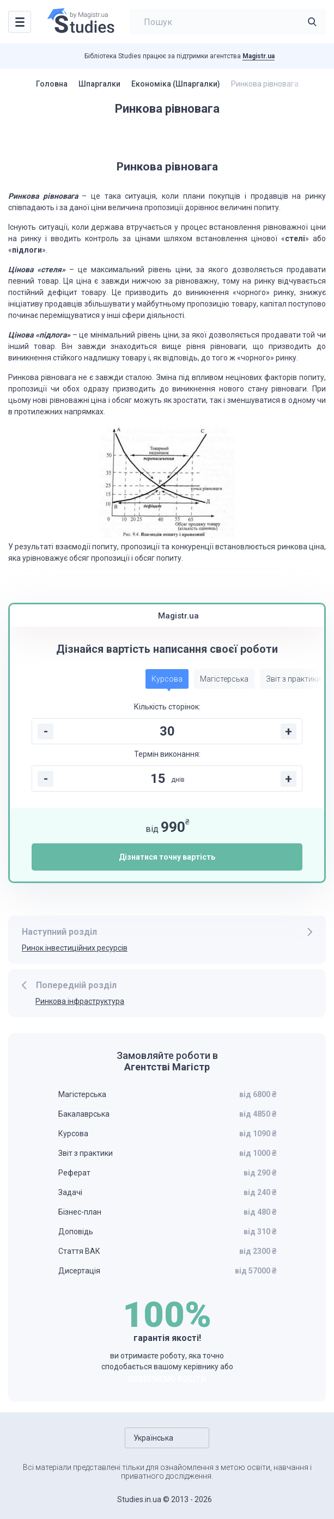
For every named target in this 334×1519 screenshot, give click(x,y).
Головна (52, 83)
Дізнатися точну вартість (167, 857)
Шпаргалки (99, 83)
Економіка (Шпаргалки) (175, 83)
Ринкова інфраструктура (79, 1001)
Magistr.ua (258, 56)
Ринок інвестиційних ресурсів (74, 948)
